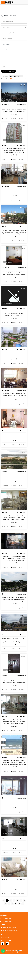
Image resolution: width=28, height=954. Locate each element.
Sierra (20, 950)
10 (12, 903)
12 (19, 903)
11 (15, 903)
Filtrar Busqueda (8, 71)
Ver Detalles (7, 99)
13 (22, 903)
